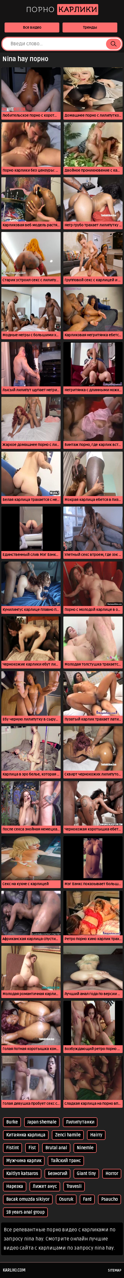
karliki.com (14, 1270)
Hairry (96, 1135)
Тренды (90, 27)
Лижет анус (45, 1186)
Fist (32, 1148)
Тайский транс (66, 1161)
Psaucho (109, 1199)
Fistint (12, 1148)
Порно (62, 9)
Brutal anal (56, 1148)
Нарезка (14, 1186)
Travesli (74, 1186)
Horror (111, 1173)
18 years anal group (25, 1212)
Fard (87, 1199)
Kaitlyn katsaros (22, 1173)
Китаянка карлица (25, 1135)
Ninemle (85, 1148)
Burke (12, 1122)
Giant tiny (86, 1173)
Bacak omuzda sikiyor (27, 1199)
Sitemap (114, 1270)
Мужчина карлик (23, 1161)
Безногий (57, 1173)
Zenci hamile (68, 1135)
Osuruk (66, 1199)
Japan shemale (41, 1122)
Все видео (32, 27)
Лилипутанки (80, 1122)
